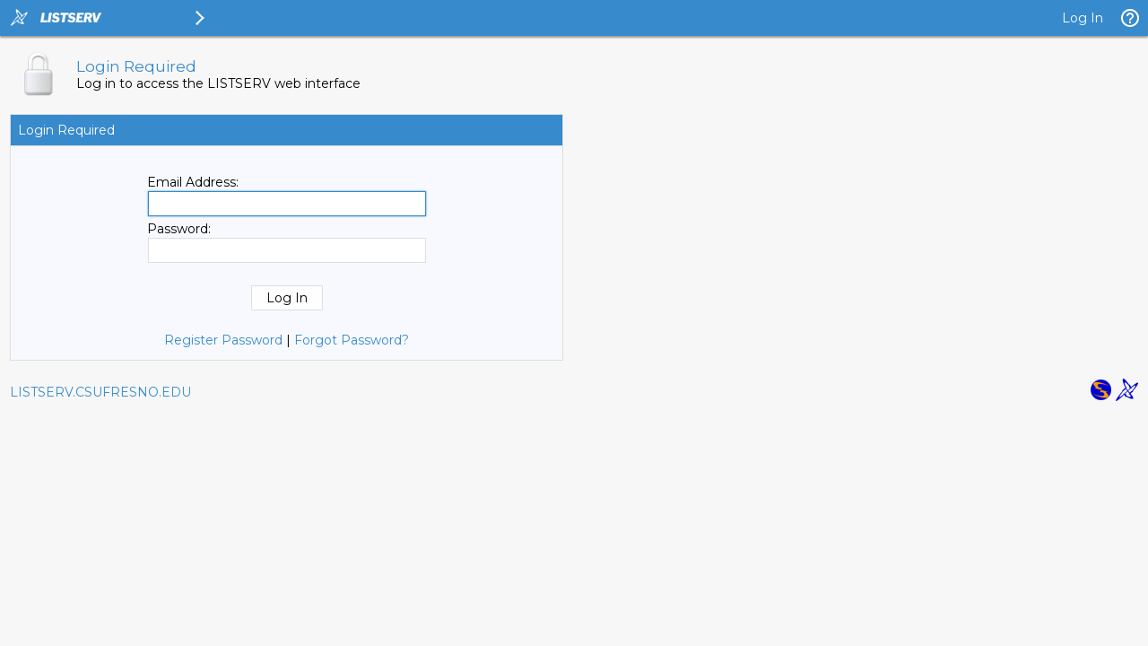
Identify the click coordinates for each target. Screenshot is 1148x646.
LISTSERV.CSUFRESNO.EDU (100, 392)
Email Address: (193, 182)
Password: (179, 229)
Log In (1082, 18)
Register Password (223, 340)
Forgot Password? (351, 340)
